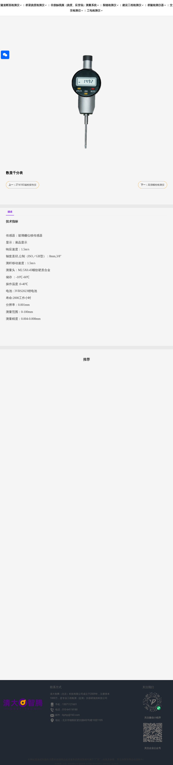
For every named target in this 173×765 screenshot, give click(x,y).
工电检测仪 (95, 10)
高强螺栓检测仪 (156, 184)
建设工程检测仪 (133, 5)
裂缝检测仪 (111, 5)
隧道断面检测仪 (11, 5)
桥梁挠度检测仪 (36, 5)
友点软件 (115, 764)
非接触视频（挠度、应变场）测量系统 (75, 5)
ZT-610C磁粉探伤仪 (26, 184)
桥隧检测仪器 (156, 5)
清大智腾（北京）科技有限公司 (66, 764)
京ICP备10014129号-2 (94, 764)
